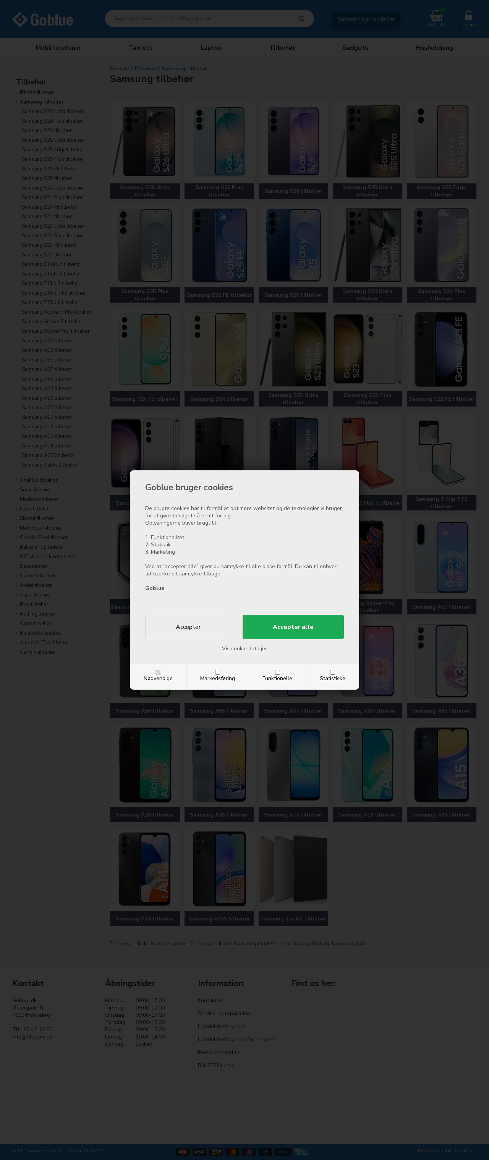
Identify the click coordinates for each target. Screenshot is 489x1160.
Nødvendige (158, 678)
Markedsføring (217, 678)
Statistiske (332, 678)
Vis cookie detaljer (244, 648)
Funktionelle (277, 678)
